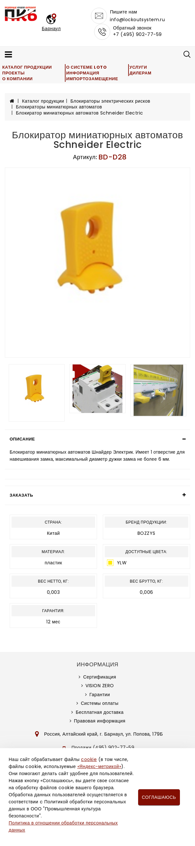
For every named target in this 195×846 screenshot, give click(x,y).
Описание (22, 439)
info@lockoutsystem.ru (137, 19)
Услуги (138, 67)
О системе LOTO (86, 67)
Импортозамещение (92, 79)
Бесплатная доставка (100, 712)
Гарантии (99, 694)
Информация (82, 73)
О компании (17, 79)
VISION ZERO (99, 685)
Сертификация (99, 677)
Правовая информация (99, 721)
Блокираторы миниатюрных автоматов (59, 107)
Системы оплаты (100, 703)
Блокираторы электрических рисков (110, 101)
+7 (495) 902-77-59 (137, 34)
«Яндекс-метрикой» (99, 766)
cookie (89, 759)
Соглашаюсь (159, 797)
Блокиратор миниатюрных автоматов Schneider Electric (79, 113)
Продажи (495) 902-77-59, (104, 747)
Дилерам (140, 73)
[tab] (97, 439)
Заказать (21, 495)
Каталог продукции (27, 67)
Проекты (13, 73)
